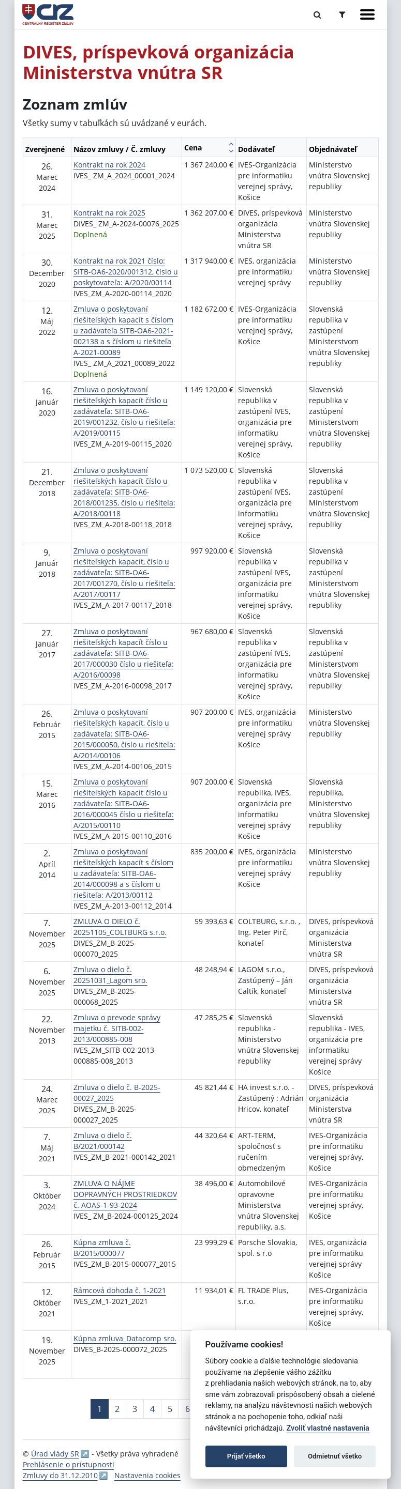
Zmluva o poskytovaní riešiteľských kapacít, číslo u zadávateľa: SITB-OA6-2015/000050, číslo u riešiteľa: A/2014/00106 (124, 733)
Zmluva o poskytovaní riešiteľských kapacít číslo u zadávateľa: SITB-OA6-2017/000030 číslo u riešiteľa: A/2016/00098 (123, 653)
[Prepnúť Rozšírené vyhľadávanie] (342, 14)
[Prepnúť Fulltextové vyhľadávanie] (317, 14)
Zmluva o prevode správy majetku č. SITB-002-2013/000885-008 (116, 1028)
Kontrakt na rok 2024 (109, 165)
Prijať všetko (246, 1456)
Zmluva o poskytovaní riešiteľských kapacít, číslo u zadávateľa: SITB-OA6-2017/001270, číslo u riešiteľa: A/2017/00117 (124, 572)
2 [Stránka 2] (117, 1409)
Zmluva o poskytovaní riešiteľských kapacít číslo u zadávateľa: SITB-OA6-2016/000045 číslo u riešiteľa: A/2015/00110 (123, 803)
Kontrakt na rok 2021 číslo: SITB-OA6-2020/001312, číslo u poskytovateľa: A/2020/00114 (125, 271)
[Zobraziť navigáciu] (367, 14)
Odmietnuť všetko (335, 1456)
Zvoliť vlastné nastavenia (328, 1428)
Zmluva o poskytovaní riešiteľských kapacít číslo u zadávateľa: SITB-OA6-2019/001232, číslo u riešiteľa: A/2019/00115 (124, 411)
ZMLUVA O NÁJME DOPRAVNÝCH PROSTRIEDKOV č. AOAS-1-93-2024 (125, 1194)
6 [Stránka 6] (187, 1409)
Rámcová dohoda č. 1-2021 (119, 1290)
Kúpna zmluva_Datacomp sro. (124, 1338)
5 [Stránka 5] (170, 1409)
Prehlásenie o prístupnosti (68, 1464)
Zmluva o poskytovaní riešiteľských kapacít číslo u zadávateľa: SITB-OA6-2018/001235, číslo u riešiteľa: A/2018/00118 (124, 491)
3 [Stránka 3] (134, 1409)
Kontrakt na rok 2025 (109, 213)
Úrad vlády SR (55, 1454)
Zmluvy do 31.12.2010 (60, 1475)
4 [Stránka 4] (152, 1409)
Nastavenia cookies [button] (147, 1475)
